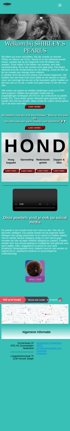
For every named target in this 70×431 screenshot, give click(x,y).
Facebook (42, 351)
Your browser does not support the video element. (35, 200)
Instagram (42, 353)
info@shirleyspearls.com (49, 348)
